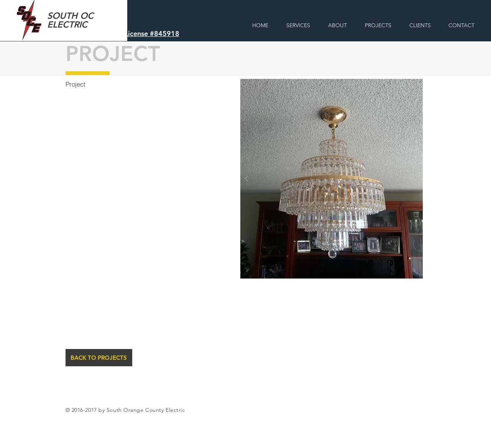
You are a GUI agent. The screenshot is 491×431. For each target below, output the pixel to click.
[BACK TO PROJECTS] (99, 357)
